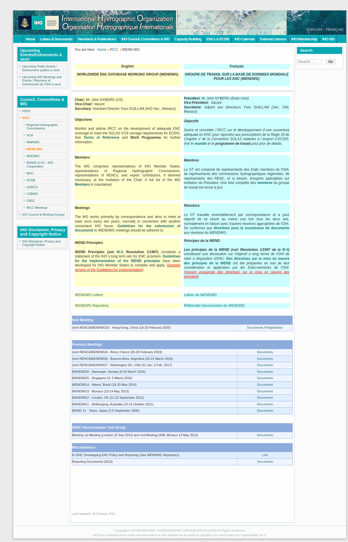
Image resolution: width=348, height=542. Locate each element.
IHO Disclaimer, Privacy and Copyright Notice (41, 243)
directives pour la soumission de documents (251, 228)
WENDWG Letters (89, 295)
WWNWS (33, 142)
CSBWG (32, 193)
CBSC (31, 200)
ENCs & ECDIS (217, 39)
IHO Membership (304, 39)
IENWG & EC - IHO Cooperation (40, 164)
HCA (30, 135)
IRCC (26, 118)
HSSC (26, 111)
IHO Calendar (244, 39)
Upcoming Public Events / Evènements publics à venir (41, 68)
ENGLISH (314, 30)
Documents (255, 327)
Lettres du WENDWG (200, 295)
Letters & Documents (56, 39)
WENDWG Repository (92, 306)
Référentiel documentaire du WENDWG (214, 306)
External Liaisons (273, 39)
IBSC (30, 173)
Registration (274, 327)
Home (30, 39)
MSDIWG (33, 156)
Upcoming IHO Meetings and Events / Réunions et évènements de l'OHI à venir (42, 80)
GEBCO (32, 187)
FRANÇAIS (334, 30)
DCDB (31, 180)
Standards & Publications (97, 39)
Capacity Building (188, 39)
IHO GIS (328, 39)
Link (265, 455)
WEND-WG (34, 149)
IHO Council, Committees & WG (145, 39)
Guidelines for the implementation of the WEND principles (127, 258)
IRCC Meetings (37, 207)
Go (330, 62)
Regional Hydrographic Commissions (42, 126)
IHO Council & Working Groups (43, 214)
